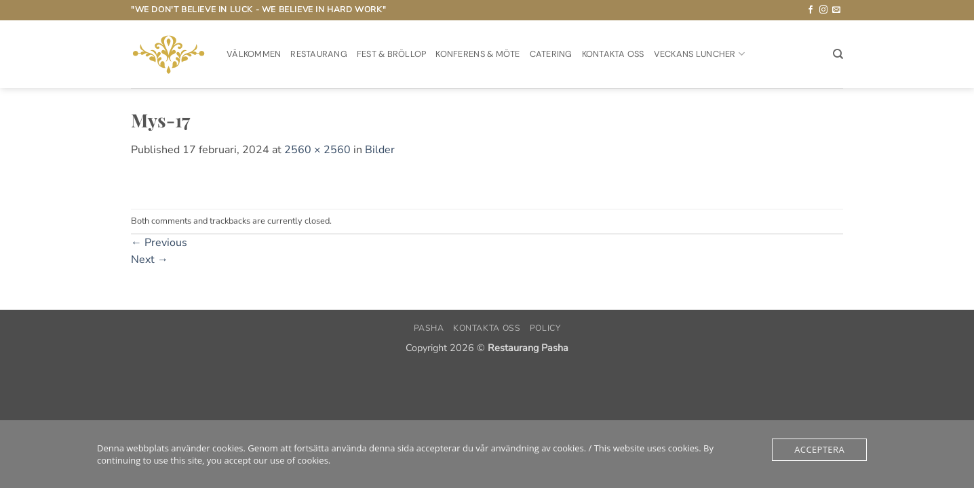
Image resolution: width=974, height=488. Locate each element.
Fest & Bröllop (392, 54)
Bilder (380, 149)
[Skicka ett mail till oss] (836, 10)
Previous (159, 242)
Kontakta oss (613, 54)
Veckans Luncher (699, 53)
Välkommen (254, 54)
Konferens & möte (477, 54)
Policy (545, 328)
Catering (551, 54)
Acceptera (819, 449)
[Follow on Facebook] (810, 10)
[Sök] (838, 54)
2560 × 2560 (317, 149)
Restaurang (318, 54)
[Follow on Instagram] (823, 10)
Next (149, 259)
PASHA (429, 328)
